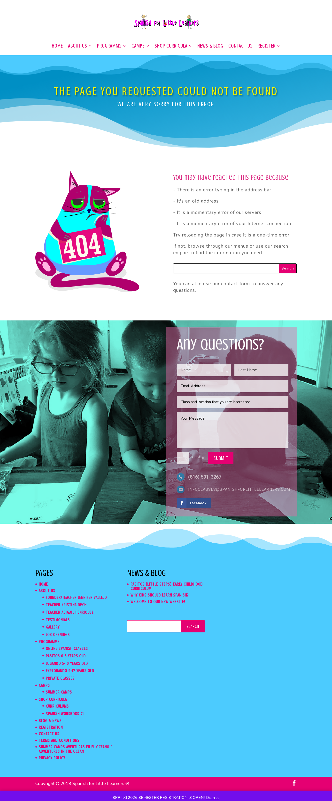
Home (57, 46)
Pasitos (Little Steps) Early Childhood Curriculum (167, 586)
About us (77, 46)
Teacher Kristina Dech (66, 604)
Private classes (60, 678)
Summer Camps (59, 692)
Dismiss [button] (212, 797)
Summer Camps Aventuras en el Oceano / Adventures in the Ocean (75, 749)
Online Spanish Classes (67, 648)
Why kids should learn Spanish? (160, 595)
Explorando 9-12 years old (70, 670)
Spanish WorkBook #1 (65, 713)
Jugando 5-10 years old (67, 663)
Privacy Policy (52, 757)
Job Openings (58, 634)
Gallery (53, 627)
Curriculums (57, 706)
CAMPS (138, 46)
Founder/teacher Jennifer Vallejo (76, 597)
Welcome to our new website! (158, 601)
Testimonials (58, 619)
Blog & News (50, 720)
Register (267, 46)
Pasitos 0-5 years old (66, 656)
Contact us (240, 46)
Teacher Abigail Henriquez (69, 612)
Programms (109, 46)
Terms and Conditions (59, 740)
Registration (51, 727)
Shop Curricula (171, 46)
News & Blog (210, 46)
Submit (221, 458)
